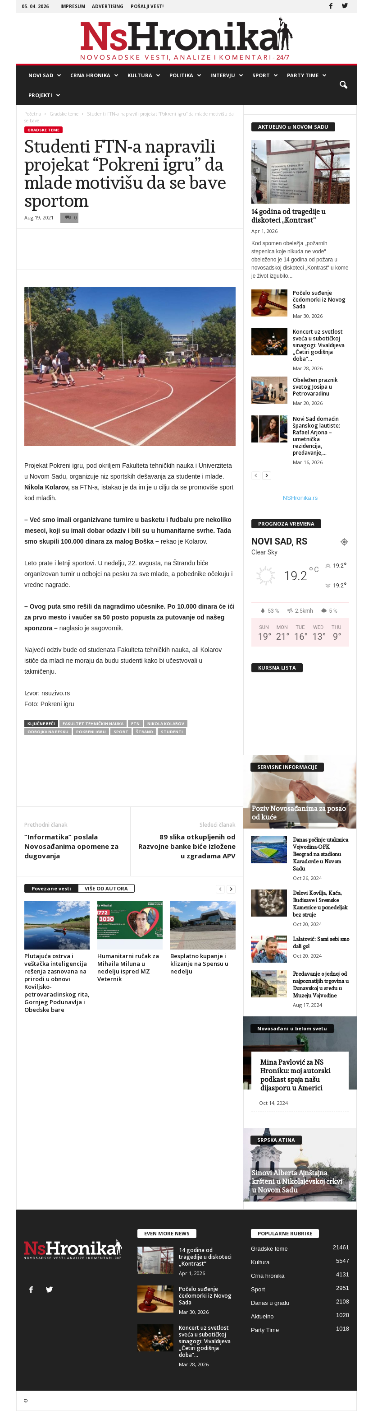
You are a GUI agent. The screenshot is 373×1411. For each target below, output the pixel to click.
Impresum (72, 6)
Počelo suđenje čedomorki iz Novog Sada (319, 299)
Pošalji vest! (147, 6)
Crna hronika (94, 75)
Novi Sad (44, 75)
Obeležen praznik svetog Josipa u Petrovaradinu (315, 386)
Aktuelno (262, 1316)
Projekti (44, 95)
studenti (172, 732)
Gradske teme (64, 114)
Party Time (307, 75)
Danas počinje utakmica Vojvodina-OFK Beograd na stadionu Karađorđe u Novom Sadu (320, 854)
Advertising (107, 6)
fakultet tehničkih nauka (93, 723)
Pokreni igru (91, 732)
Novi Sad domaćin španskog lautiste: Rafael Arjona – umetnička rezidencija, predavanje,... (316, 435)
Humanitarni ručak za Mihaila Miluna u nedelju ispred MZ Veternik (128, 967)
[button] (343, 85)
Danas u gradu (270, 1302)
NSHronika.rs (300, 497)
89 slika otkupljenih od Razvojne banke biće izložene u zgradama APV (187, 846)
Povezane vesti (51, 888)
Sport (265, 75)
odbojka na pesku (47, 732)
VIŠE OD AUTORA (106, 888)
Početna (32, 114)
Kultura (143, 75)
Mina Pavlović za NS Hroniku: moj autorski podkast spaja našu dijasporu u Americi (295, 1075)
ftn (135, 723)
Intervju (226, 75)
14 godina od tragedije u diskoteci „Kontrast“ (288, 216)
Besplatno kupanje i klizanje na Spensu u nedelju (199, 963)
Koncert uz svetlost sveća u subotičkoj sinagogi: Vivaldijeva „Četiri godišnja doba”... (319, 345)
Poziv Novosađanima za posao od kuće (299, 813)
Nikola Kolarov (165, 723)
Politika (185, 75)
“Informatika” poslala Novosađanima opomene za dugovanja (71, 846)
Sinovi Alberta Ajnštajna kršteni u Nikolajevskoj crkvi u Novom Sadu (297, 1181)
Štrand (144, 732)
